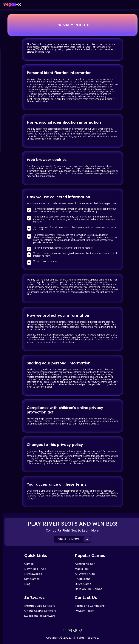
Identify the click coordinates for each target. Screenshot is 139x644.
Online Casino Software (40, 610)
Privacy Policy (84, 610)
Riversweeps (33, 574)
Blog (27, 584)
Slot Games (32, 579)
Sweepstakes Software (39, 616)
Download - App (35, 569)
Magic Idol (82, 569)
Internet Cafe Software (39, 605)
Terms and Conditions (90, 605)
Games (29, 563)
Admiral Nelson (85, 563)
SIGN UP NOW (74, 539)
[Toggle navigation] (132, 4)
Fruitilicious (82, 579)
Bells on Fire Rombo (88, 589)
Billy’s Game (83, 584)
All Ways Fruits (85, 574)
